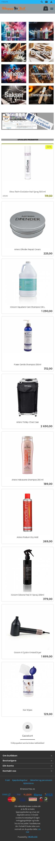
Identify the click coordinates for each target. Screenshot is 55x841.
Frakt (7, 780)
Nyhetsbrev (28, 783)
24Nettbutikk (32, 837)
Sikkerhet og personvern (41, 780)
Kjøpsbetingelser (20, 780)
